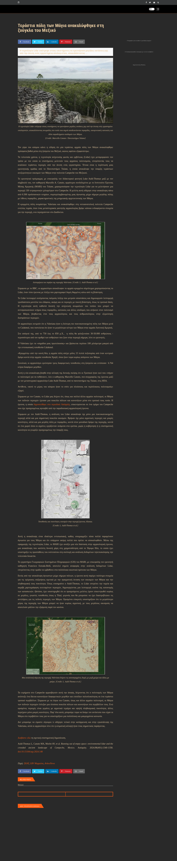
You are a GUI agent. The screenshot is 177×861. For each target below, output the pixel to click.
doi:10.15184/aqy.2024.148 (30, 751)
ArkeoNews (50, 763)
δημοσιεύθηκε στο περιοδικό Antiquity (52, 404)
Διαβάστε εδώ (24, 738)
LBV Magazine (37, 763)
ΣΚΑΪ (26, 763)
